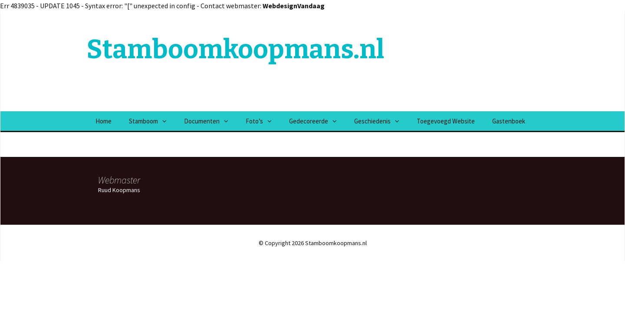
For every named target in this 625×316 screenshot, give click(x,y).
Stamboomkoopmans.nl (235, 49)
